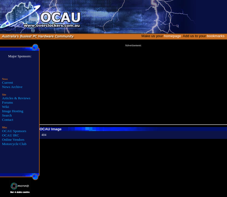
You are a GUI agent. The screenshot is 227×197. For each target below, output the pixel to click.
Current (7, 82)
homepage (172, 36)
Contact (7, 120)
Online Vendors (13, 140)
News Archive (12, 87)
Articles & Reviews (16, 98)
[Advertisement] (133, 84)
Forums (7, 102)
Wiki (5, 107)
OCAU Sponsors (14, 131)
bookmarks (216, 36)
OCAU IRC (10, 135)
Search (7, 115)
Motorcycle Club (14, 144)
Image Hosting (12, 111)
